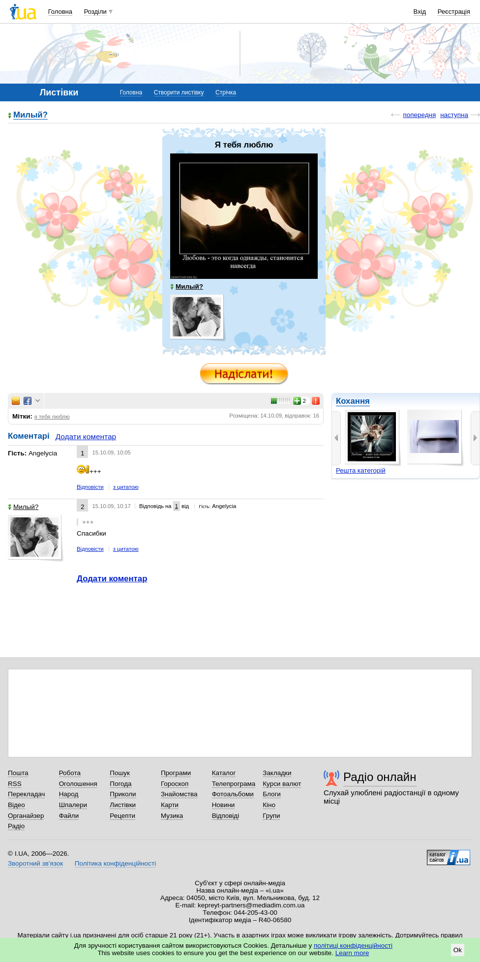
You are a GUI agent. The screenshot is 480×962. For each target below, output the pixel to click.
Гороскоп (174, 783)
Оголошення (78, 783)
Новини (223, 805)
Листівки (123, 805)
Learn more (352, 953)
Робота (70, 773)
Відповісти (90, 487)
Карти (170, 805)
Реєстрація (454, 11)
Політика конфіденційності (115, 863)
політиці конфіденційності (353, 945)
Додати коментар (86, 436)
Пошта (18, 773)
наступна (454, 115)
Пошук (120, 773)
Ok (457, 950)
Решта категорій (361, 470)
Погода (120, 783)
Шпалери (73, 805)
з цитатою (126, 487)
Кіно (269, 805)
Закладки (277, 773)
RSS (15, 783)
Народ (69, 794)
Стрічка (225, 92)
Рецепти (122, 815)
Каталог (224, 773)
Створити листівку (179, 92)
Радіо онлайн (380, 776)
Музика (172, 815)
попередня (419, 115)
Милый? (30, 115)
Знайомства (179, 794)
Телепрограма (234, 783)
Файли (69, 815)
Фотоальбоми (233, 794)
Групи (271, 815)
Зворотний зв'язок (35, 863)
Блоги (272, 794)
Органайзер (26, 815)
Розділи (95, 11)
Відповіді (226, 815)
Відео (16, 805)
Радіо (16, 826)
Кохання (353, 401)
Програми (176, 773)
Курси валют (282, 783)
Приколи (123, 794)
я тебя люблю (52, 417)
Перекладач (26, 794)
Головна (60, 11)
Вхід (420, 11)
